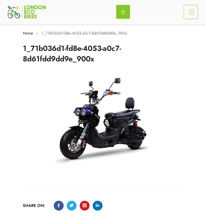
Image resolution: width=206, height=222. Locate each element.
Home (28, 33)
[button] (191, 12)
